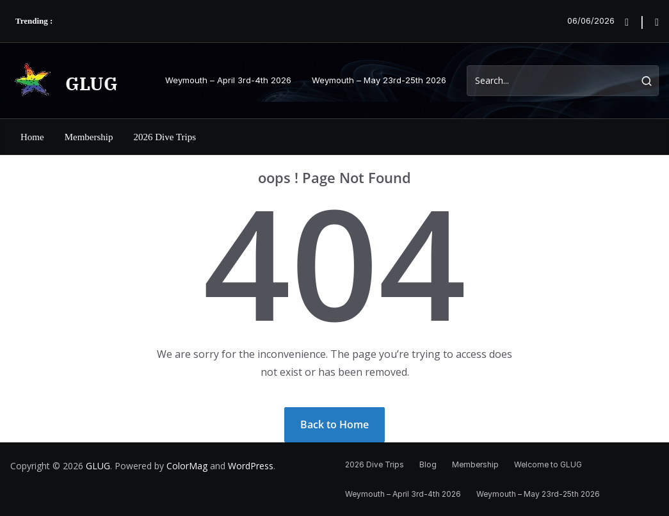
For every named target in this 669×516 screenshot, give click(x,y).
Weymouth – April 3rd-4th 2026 (228, 80)
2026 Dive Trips (165, 137)
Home (32, 137)
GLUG (91, 83)
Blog (428, 464)
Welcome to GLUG (548, 464)
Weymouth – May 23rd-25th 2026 (379, 80)
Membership (89, 137)
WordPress (250, 466)
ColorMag (186, 466)
